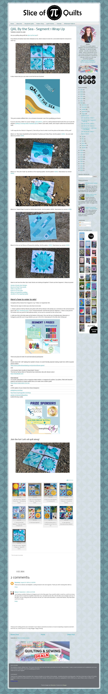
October (84, 109)
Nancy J (17, 592)
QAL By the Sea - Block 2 (87, 126)
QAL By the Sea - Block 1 (87, 131)
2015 (81, 159)
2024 (81, 94)
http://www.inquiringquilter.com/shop (21, 392)
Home (12, 23)
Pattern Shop (40, 23)
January (84, 147)
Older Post (71, 634)
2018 (81, 152)
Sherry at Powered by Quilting (19, 292)
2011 (81, 168)
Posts (81, 222)
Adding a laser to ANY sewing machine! (91, 195)
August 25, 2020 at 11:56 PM (28, 582)
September (84, 111)
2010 (81, 170)
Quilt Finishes (50, 23)
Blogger (65, 685)
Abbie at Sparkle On (16, 289)
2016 (81, 157)
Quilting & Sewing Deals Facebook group (26, 123)
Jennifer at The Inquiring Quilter (19, 294)
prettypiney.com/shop (16, 390)
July (83, 136)
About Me (19, 23)
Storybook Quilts (29, 23)
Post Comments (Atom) (23, 638)
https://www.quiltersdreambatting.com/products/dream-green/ (27, 365)
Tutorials (59, 23)
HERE (63, 134)
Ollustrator (53, 685)
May (83, 138)
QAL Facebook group (23, 310)
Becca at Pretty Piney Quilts (18, 287)
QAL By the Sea (32, 35)
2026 (81, 89)
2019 (81, 150)
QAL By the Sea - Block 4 (87, 117)
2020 (81, 103)
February (84, 145)
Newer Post (15, 634)
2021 (81, 100)
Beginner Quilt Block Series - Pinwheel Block (91, 208)
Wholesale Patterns (69, 23)
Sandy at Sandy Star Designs (19, 285)
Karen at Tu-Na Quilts (17, 290)
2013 (81, 163)
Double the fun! (85, 115)
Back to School (85, 133)
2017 (81, 154)
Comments (82, 225)
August (83, 113)
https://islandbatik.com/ (17, 373)
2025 (81, 92)
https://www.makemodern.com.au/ (20, 383)
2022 (81, 98)
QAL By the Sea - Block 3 (87, 123)
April (83, 141)
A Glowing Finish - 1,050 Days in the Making (89, 128)
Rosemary (17, 582)
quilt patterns (38, 121)
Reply (16, 587)
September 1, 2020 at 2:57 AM (27, 592)
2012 (81, 166)
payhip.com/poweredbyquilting (19, 395)
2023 (81, 96)
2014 (81, 161)
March (83, 143)
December (84, 105)
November (84, 107)
